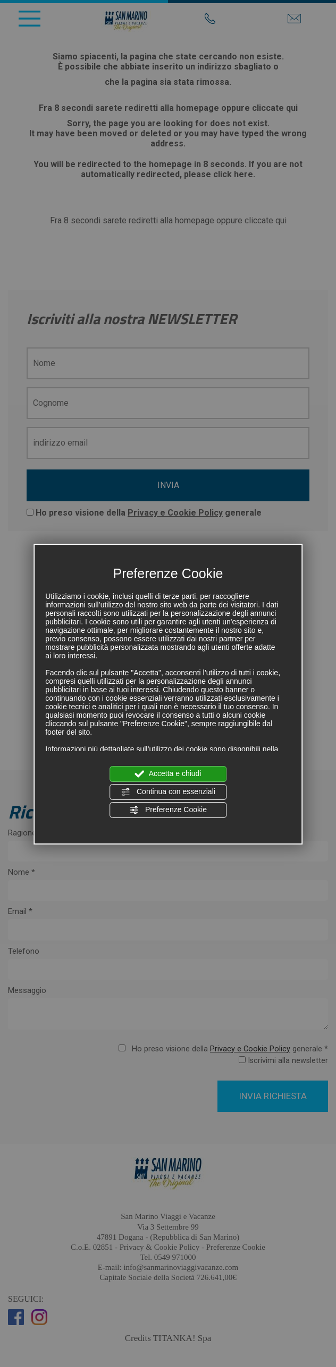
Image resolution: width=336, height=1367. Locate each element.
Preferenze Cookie (168, 810)
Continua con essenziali (168, 792)
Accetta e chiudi (168, 774)
